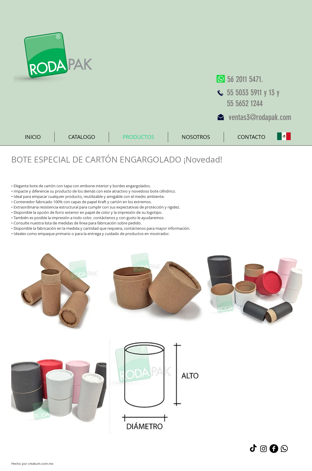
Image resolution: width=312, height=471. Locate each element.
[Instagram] (263, 448)
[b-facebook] (273, 448)
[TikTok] (253, 448)
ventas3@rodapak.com (260, 117)
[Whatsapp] (284, 448)
